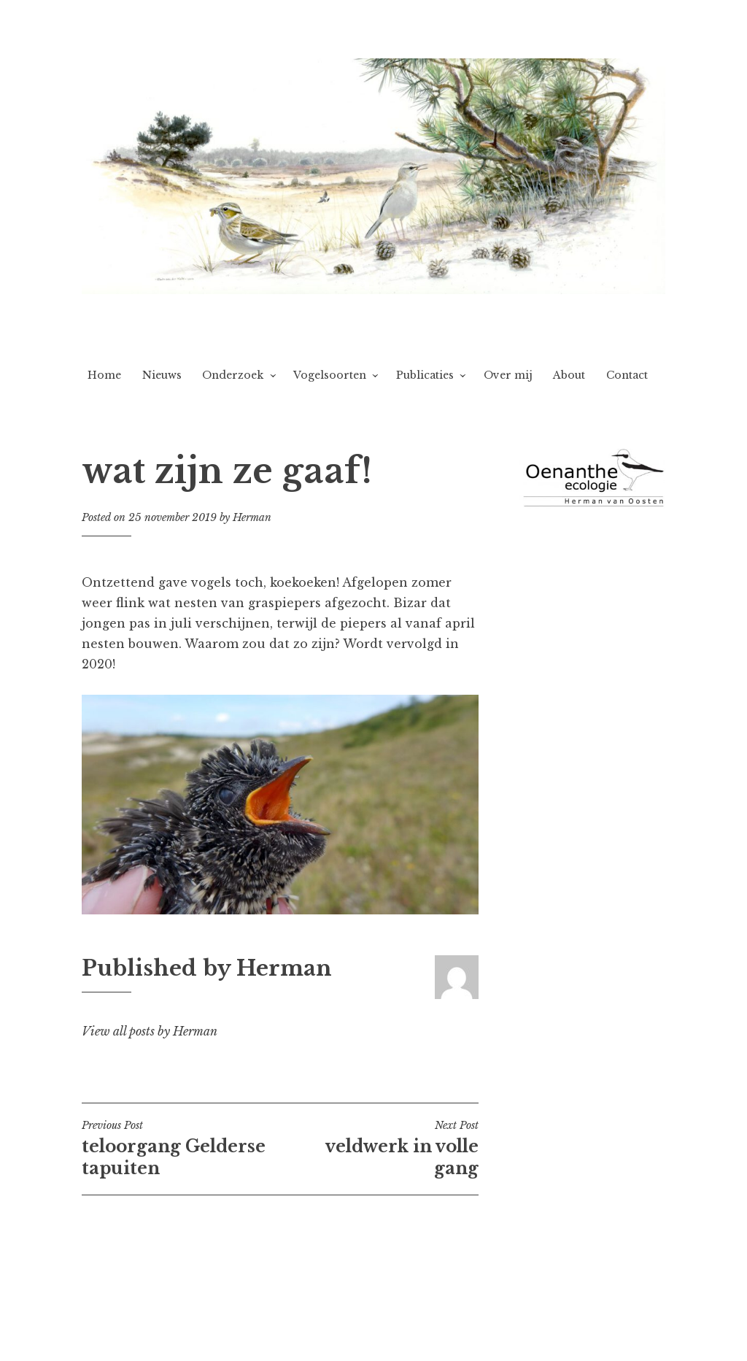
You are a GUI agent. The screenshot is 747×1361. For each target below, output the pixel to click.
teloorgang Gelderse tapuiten (181, 1149)
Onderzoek (232, 375)
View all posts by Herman (149, 1031)
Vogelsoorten (329, 375)
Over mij (508, 375)
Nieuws (162, 375)
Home (104, 375)
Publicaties (425, 375)
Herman (252, 517)
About (569, 375)
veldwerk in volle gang (379, 1149)
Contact (627, 375)
